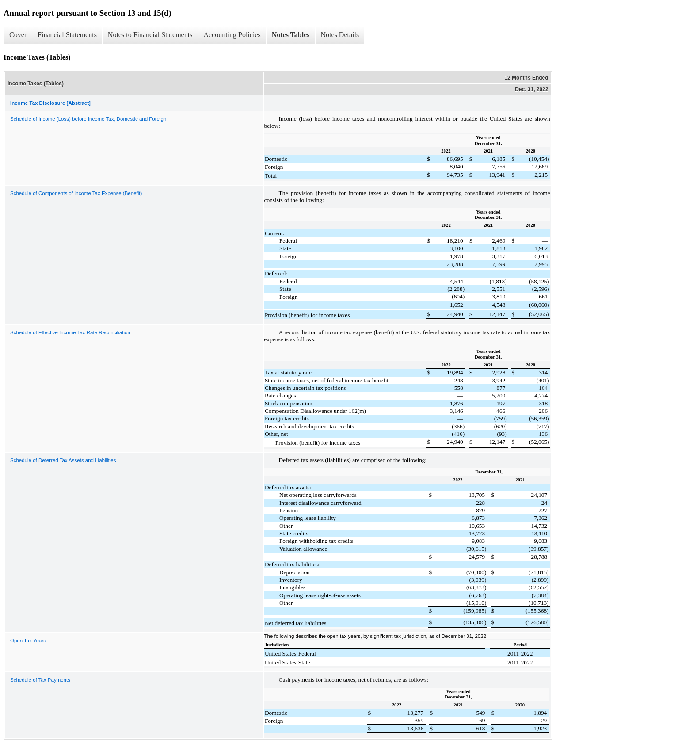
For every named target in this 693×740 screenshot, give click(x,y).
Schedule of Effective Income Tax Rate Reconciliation (70, 332)
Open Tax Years (28, 640)
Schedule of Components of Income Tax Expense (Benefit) (76, 193)
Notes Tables (291, 34)
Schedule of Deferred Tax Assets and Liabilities (63, 460)
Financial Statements (67, 34)
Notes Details (340, 34)
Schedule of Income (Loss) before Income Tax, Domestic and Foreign (88, 119)
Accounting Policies (231, 34)
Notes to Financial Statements (150, 34)
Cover (18, 34)
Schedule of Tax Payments (40, 680)
